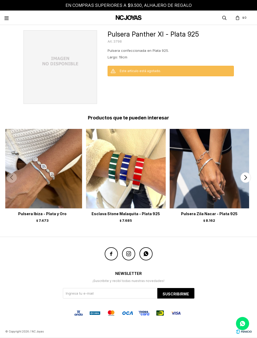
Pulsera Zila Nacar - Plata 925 (209, 213)
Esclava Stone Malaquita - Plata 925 (126, 213)
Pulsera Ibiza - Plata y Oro (42, 213)
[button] (245, 177)
